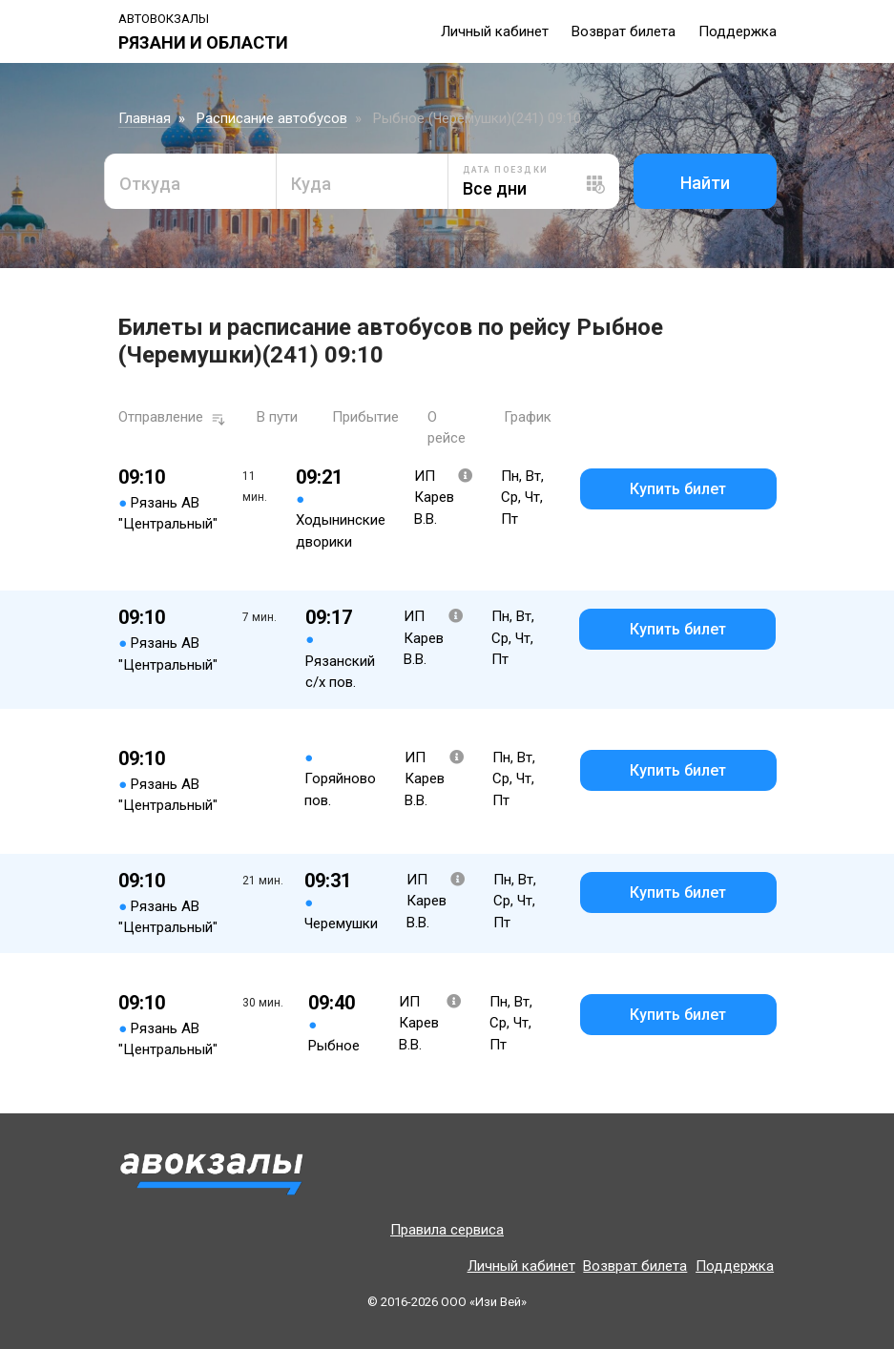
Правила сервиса (447, 1229)
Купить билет (678, 489)
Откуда (149, 184)
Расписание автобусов (272, 118)
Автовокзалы (163, 18)
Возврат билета (624, 31)
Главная (144, 118)
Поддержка (737, 31)
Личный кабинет (495, 31)
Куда (311, 184)
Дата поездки (506, 170)
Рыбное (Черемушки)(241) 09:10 (477, 118)
